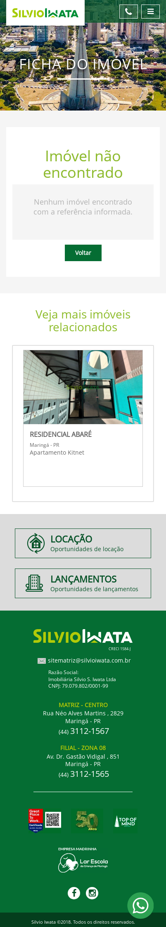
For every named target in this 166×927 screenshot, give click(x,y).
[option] (83, 417)
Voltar (83, 253)
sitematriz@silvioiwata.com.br (89, 660)
